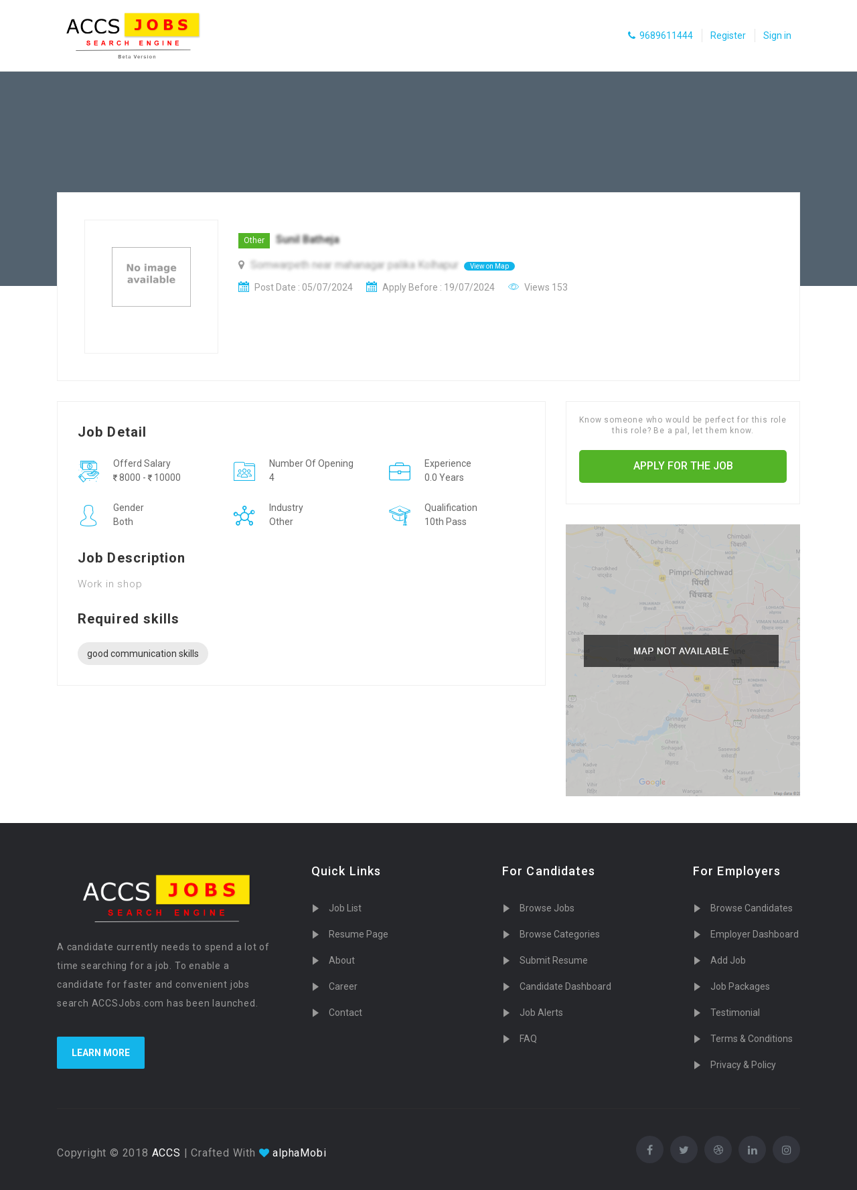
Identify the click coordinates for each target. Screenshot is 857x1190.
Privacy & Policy (743, 1064)
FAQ (528, 1038)
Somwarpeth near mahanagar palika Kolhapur (355, 264)
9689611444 (660, 35)
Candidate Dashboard (565, 986)
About (342, 960)
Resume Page (358, 934)
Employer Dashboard (754, 934)
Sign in (777, 35)
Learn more (101, 1052)
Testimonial (735, 1012)
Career (343, 986)
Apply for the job (683, 465)
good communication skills (143, 653)
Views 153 (538, 287)
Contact (345, 1012)
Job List (345, 908)
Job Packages (740, 986)
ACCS (165, 1152)
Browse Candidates (751, 908)
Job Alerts (541, 1012)
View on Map (489, 266)
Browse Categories (560, 934)
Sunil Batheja (307, 239)
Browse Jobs (547, 908)
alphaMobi (299, 1152)
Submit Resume (554, 960)
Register (728, 35)
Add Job (728, 960)
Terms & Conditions (751, 1038)
